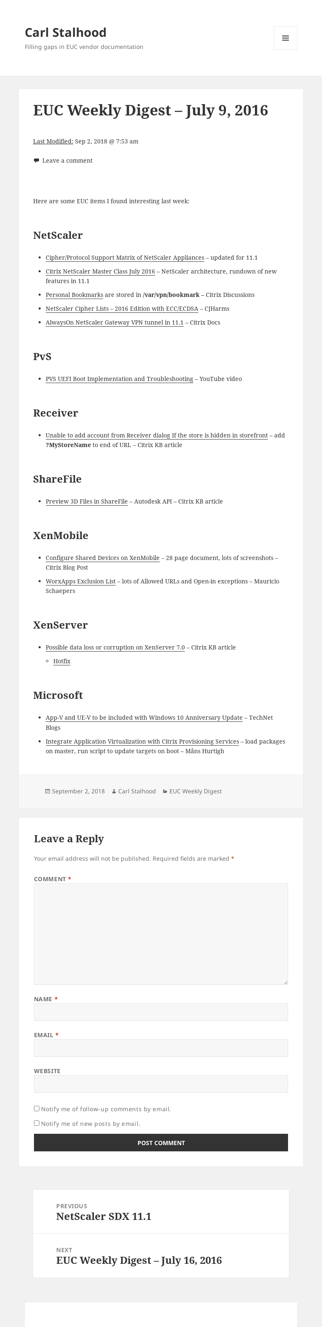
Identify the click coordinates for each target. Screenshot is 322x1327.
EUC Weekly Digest (195, 791)
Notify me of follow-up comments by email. (106, 1109)
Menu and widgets (285, 49)
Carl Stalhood (65, 32)
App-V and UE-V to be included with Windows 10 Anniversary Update (144, 717)
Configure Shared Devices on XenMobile (103, 558)
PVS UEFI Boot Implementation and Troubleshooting (119, 379)
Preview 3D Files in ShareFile (87, 501)
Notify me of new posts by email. (90, 1124)
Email (46, 1035)
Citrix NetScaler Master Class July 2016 (100, 271)
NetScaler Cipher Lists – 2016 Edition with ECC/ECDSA (122, 308)
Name (46, 999)
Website (47, 1071)
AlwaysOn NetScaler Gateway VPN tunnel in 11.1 (115, 322)
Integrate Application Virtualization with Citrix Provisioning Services (142, 741)
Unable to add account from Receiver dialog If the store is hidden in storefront (157, 435)
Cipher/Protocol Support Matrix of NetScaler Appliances (125, 257)
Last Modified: (53, 141)
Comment (53, 879)
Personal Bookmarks (74, 295)
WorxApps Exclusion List (81, 581)
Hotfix (61, 661)
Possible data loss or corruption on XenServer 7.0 (115, 647)
